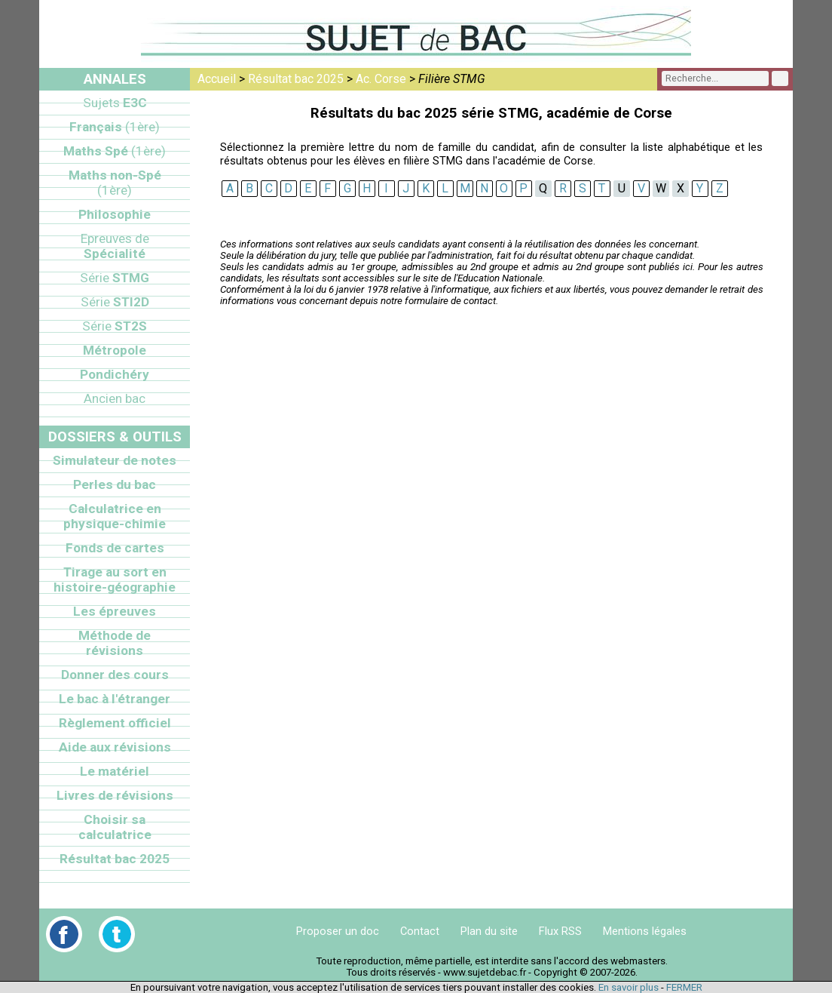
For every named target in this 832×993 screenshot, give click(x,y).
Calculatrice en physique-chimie (114, 516)
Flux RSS (560, 931)
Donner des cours (115, 674)
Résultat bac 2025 (296, 79)
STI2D (115, 301)
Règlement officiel (115, 722)
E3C (115, 102)
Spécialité (115, 246)
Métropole (114, 350)
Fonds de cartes (115, 547)
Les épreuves (114, 611)
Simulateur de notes (114, 460)
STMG (114, 277)
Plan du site (489, 931)
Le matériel (114, 771)
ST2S (114, 326)
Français (114, 126)
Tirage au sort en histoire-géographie (115, 579)
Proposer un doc (337, 931)
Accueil (216, 79)
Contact (419, 931)
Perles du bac (114, 484)
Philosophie (114, 214)
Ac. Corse (381, 79)
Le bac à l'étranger (114, 698)
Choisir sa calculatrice (114, 827)
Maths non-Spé (115, 183)
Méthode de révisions (114, 643)
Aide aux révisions (115, 747)
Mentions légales (645, 931)
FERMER (684, 987)
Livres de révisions (115, 795)
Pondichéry (114, 374)
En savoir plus (628, 987)
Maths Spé (114, 150)
